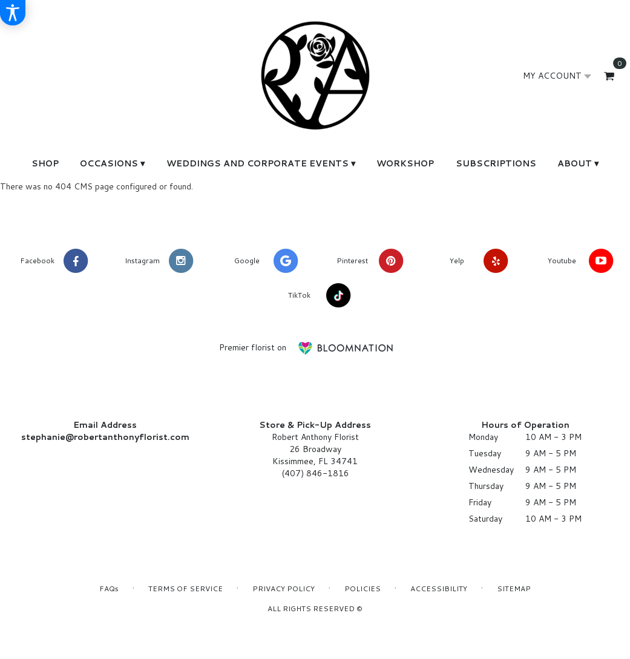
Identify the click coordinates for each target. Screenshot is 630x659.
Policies (362, 588)
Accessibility (438, 588)
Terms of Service (185, 588)
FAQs (109, 588)
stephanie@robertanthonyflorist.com (105, 437)
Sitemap (514, 588)
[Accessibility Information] (12, 12)
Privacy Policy (283, 588)
